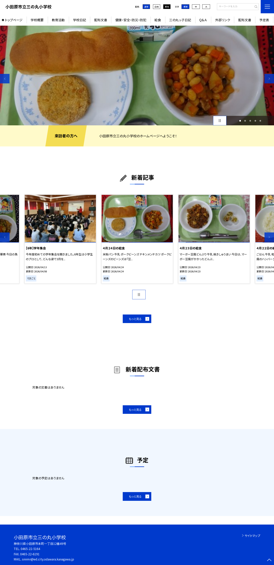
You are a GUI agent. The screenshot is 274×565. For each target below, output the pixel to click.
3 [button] (250, 120)
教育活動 (58, 19)
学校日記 (79, 19)
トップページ (13, 19)
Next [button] (269, 78)
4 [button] (255, 120)
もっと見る (135, 319)
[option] (137, 75)
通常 (146, 6)
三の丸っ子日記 (180, 19)
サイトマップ (252, 535)
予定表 (264, 19)
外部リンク (222, 19)
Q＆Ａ (203, 19)
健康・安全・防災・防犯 (130, 19)
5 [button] (260, 120)
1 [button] (240, 120)
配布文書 (100, 19)
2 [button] (245, 120)
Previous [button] (5, 78)
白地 (157, 6)
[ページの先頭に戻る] (269, 560)
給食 (158, 19)
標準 (185, 6)
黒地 (167, 6)
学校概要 (37, 19)
